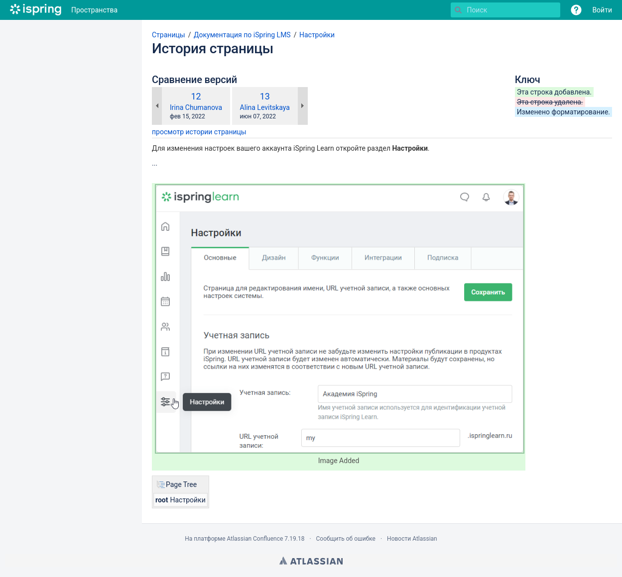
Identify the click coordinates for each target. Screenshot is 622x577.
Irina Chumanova (196, 107)
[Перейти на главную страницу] (35, 10)
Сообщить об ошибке (345, 538)
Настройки (317, 35)
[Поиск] (458, 10)
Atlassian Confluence (255, 538)
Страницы (168, 35)
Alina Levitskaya (265, 107)
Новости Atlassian (412, 538)
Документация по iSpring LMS (242, 35)
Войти (602, 10)
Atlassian (311, 560)
